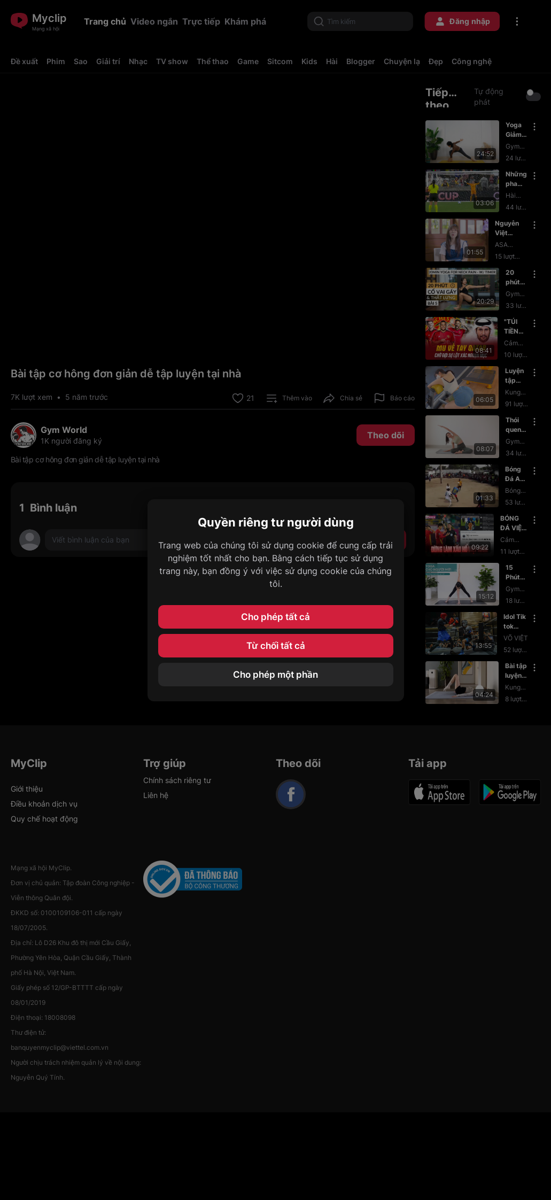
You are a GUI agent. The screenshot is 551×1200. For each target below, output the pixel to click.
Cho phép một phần (275, 674)
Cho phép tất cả (275, 616)
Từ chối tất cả (275, 645)
